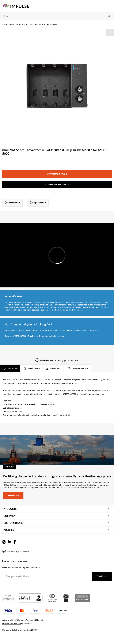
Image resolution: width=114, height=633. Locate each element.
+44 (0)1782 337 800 (17, 336)
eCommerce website (11, 623)
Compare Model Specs (57, 184)
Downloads (53, 368)
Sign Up (102, 576)
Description (12, 202)
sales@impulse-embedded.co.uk (49, 336)
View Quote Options (57, 174)
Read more (13, 495)
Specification (38, 202)
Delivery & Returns (77, 368)
